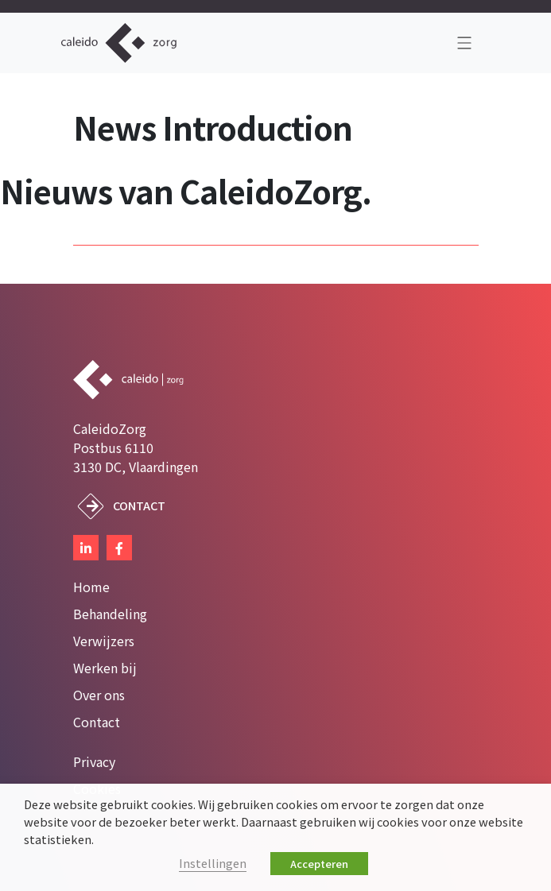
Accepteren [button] (319, 863)
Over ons (99, 694)
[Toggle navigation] (464, 43)
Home (91, 586)
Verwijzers (103, 640)
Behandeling (110, 613)
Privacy (94, 761)
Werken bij (105, 667)
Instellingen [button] (212, 862)
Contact (139, 505)
